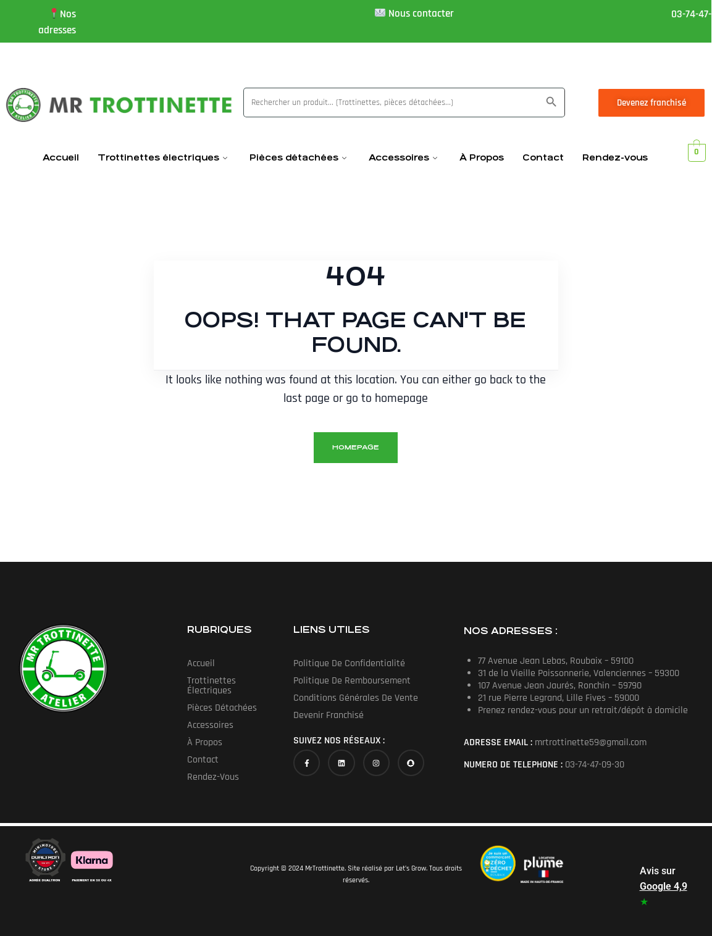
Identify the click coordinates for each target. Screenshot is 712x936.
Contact (543, 157)
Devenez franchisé (651, 103)
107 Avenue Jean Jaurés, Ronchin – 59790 (560, 685)
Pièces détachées (297, 157)
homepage (355, 447)
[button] (237, 686)
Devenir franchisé (328, 715)
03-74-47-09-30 (594, 764)
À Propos (481, 157)
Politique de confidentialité (349, 663)
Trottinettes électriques (162, 157)
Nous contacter (421, 13)
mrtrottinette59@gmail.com (591, 742)
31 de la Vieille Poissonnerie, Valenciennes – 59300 (578, 673)
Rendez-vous (615, 157)
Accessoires (403, 157)
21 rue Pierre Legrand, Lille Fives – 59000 (558, 698)
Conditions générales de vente (355, 698)
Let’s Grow (411, 868)
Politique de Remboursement (352, 680)
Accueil (61, 157)
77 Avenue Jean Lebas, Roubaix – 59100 (556, 660)
